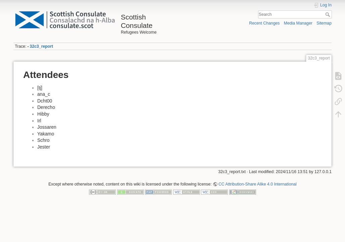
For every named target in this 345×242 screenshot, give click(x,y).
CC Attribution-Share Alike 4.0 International (257, 184)
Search (328, 14)
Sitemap (324, 23)
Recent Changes (264, 23)
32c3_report (41, 46)
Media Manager (298, 23)
